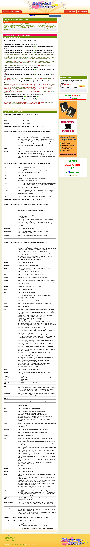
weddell (39, 86)
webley (31, 86)
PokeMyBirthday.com (10, 538)
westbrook (29, 90)
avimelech (28, 62)
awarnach (49, 65)
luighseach (37, 57)
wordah (11, 103)
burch (7, 65)
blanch (25, 65)
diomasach (29, 64)
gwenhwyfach (43, 65)
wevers (44, 91)
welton (15, 79)
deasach (43, 56)
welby (21, 78)
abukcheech (7, 58)
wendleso (50, 87)
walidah (46, 101)
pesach (19, 61)
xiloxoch (30, 54)
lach (55, 64)
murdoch (53, 60)
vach (22, 54)
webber (18, 86)
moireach (42, 57)
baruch (24, 57)
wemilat (22, 87)
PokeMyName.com (10, 537)
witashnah (50, 102)
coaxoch (25, 54)
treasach (17, 62)
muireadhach (47, 60)
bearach (28, 56)
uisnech (24, 56)
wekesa (13, 87)
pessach (24, 61)
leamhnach (6, 64)
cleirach (45, 64)
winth (46, 102)
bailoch (15, 58)
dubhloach (23, 64)
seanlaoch (34, 61)
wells (49, 78)
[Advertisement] (26, 107)
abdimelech (37, 54)
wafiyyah (26, 101)
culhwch (6, 56)
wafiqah (22, 101)
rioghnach (47, 57)
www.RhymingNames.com (17, 544)
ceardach (40, 58)
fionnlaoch (12, 64)
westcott (42, 90)
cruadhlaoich (7, 60)
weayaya (50, 84)
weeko (43, 86)
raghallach (45, 62)
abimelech (52, 57)
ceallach (35, 58)
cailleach (28, 57)
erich (12, 57)
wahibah (31, 101)
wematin (18, 87)
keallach (37, 60)
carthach (31, 58)
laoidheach (11, 54)
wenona (21, 88)
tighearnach (12, 62)
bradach (49, 64)
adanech (6, 54)
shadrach (48, 61)
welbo (5, 78)
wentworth (30, 88)
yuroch (29, 65)
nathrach (6, 61)
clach (49, 58)
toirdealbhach (7, 57)
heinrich (20, 57)
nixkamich (10, 61)
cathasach (21, 65)
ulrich (33, 62)
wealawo (6, 84)
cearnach (45, 58)
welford (33, 78)
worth (20, 103)
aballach (16, 65)
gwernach (10, 56)
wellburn (37, 78)
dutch (36, 62)
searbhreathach (41, 61)
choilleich (34, 64)
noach (24, 62)
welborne (13, 78)
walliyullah (51, 101)
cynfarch (43, 54)
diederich (40, 62)
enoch (28, 60)
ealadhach (47, 56)
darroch (16, 60)
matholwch (16, 56)
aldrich (11, 58)
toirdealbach (17, 54)
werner (48, 88)
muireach (53, 56)
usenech (11, 65)
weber (27, 86)
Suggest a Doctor (9, 540)
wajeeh (35, 101)
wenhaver (15, 88)
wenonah (25, 88)
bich (33, 54)
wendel (38, 87)
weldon (29, 78)
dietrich (24, 60)
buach (22, 58)
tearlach (53, 61)
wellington (45, 78)
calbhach (26, 58)
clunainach (39, 64)
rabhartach (51, 62)
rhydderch (47, 54)
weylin (52, 91)
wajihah (42, 101)
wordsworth (16, 103)
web (54, 84)
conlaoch (53, 54)
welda (25, 78)
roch (52, 64)
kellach (41, 60)
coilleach (38, 56)
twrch (20, 56)
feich (31, 60)
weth (21, 91)
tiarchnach (6, 62)
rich (31, 61)
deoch (32, 57)
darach (12, 60)
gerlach (33, 65)
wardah (13, 102)
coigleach (33, 56)
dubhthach (17, 64)
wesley (9, 90)
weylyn (5, 92)
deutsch (20, 60)
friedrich (16, 57)
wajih (38, 101)
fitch (5, 65)
